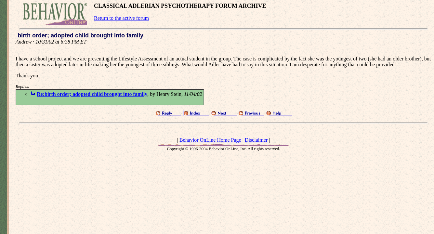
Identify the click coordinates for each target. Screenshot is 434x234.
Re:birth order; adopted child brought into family (92, 94)
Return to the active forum (121, 18)
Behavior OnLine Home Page (210, 140)
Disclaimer (256, 140)
